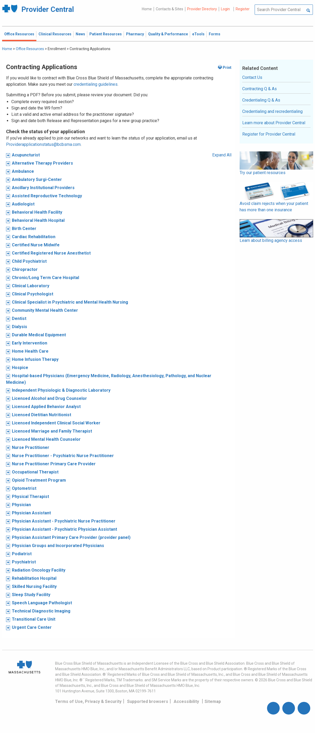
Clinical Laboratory (30, 285)
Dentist (19, 318)
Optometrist (24, 488)
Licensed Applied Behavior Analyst (46, 406)
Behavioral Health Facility (37, 212)
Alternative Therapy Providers (42, 163)
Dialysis (19, 326)
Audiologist (23, 204)
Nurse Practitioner (30, 447)
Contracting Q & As (259, 88)
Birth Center (24, 228)
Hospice (20, 367)
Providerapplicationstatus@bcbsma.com (43, 144)
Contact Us (252, 77)
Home (147, 9)
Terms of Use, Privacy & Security (88, 701)
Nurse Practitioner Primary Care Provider (54, 463)
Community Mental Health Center (45, 310)
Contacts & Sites (169, 9)
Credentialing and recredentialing (272, 111)
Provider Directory (202, 9)
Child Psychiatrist (29, 261)
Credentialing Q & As (261, 100)
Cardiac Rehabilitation (33, 236)
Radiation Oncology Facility (38, 570)
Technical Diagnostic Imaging (41, 611)
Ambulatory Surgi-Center (37, 179)
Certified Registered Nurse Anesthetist (51, 253)
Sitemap (213, 701)
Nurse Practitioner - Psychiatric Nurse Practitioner (63, 455)
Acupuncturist (26, 154)
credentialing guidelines (96, 84)
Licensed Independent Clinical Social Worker (56, 422)
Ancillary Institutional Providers (43, 187)
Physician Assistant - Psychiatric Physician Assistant (64, 529)
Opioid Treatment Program (39, 480)
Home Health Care (30, 351)
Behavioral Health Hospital (38, 220)
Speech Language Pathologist (42, 602)
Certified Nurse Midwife (36, 244)
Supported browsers (147, 701)
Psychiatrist (24, 561)
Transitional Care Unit (33, 619)
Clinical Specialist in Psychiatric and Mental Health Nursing (70, 302)
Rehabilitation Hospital (34, 578)
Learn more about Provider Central (273, 122)
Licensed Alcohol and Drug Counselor (49, 398)
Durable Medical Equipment (39, 334)
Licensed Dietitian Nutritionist (41, 414)
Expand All (221, 154)
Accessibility (186, 701)
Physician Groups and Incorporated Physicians (58, 545)
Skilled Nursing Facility (34, 586)
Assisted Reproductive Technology (47, 195)
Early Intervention (29, 343)
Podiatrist (22, 553)
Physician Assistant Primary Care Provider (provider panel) (71, 537)
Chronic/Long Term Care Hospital (45, 277)
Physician (21, 504)
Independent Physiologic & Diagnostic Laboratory (61, 390)
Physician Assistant (31, 512)
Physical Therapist (30, 496)
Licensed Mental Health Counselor (46, 439)
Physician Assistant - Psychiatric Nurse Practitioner (63, 521)
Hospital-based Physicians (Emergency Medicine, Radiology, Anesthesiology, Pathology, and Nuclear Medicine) (108, 379)
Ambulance (23, 171)
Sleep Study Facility (31, 594)
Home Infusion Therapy (35, 359)
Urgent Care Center (32, 627)
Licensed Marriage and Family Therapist (52, 431)
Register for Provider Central (268, 134)
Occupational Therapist (35, 472)
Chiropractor (25, 269)
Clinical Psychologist (32, 293)
